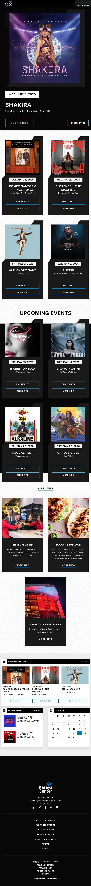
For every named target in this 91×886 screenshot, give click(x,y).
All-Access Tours (45, 824)
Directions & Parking (45, 624)
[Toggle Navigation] (86, 3)
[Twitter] (39, 806)
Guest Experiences (45, 838)
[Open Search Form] (79, 3)
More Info (78, 123)
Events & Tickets (45, 819)
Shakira (18, 105)
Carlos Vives (68, 453)
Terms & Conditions (45, 864)
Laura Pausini (68, 368)
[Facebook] (45, 806)
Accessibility (33, 806)
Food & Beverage (68, 544)
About (45, 843)
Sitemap (45, 873)
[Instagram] (51, 806)
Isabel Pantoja (22, 368)
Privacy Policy (45, 867)
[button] (82, 709)
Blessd (68, 270)
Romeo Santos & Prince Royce (22, 188)
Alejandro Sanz (22, 270)
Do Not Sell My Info (45, 870)
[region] (69, 726)
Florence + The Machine (68, 188)
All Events (45, 488)
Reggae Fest (22, 453)
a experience (45, 878)
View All (37, 709)
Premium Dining (22, 544)
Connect (45, 848)
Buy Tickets (19, 123)
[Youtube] (57, 806)
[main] (45, 381)
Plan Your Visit (45, 829)
